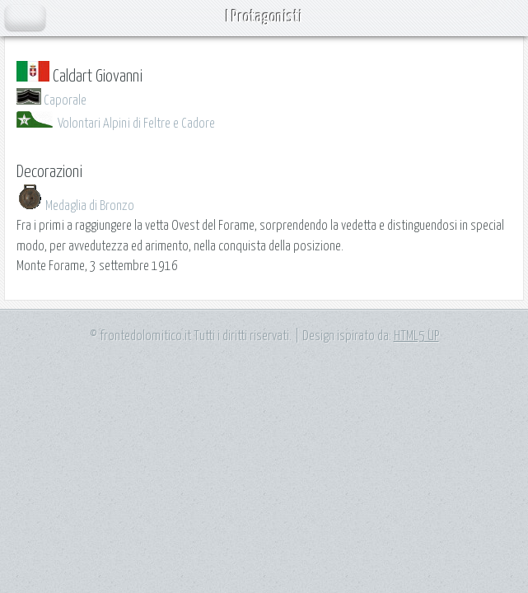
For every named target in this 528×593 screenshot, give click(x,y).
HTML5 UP (416, 336)
